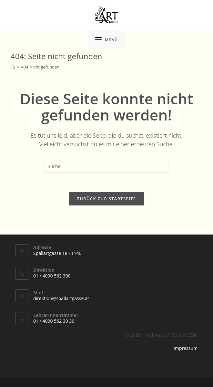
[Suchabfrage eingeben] (106, 166)
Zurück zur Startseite (106, 199)
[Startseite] (13, 67)
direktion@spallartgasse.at (61, 298)
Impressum (186, 348)
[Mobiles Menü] (106, 40)
